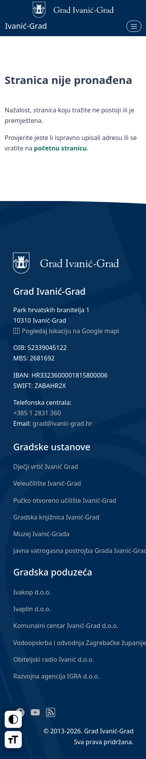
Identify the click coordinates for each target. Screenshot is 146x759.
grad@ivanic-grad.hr (62, 423)
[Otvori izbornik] (134, 26)
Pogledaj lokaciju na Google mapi (66, 330)
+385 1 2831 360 (37, 413)
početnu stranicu (60, 148)
